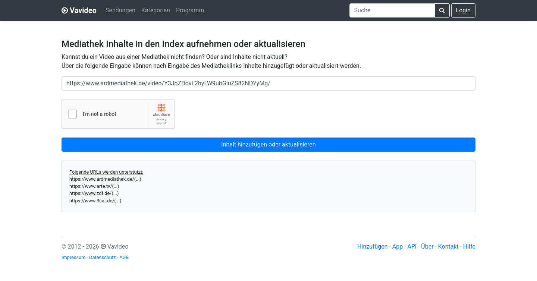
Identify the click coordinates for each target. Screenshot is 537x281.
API (412, 246)
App (397, 246)
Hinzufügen (372, 246)
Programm (190, 10)
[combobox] (392, 10)
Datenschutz (102, 257)
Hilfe (469, 246)
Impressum (73, 257)
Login (463, 10)
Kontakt (448, 246)
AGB (124, 257)
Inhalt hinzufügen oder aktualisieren (268, 144)
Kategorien (155, 10)
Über (427, 246)
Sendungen (120, 10)
